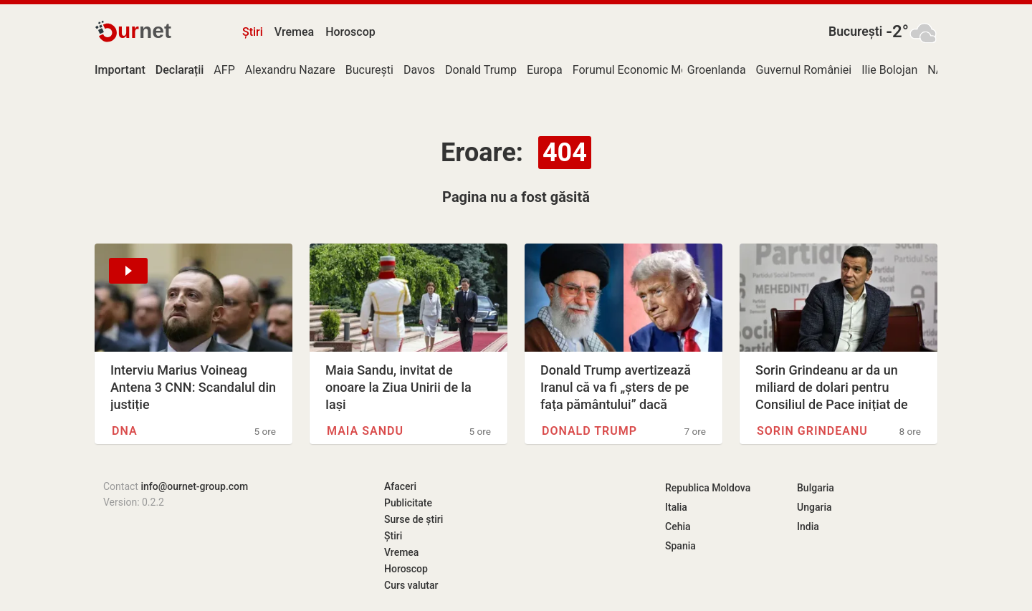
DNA (125, 431)
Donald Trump (481, 70)
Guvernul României (804, 70)
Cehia (678, 526)
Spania (680, 546)
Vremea (294, 32)
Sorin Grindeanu (812, 431)
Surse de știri (413, 519)
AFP (224, 70)
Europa (545, 70)
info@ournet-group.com (194, 486)
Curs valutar (411, 585)
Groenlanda (716, 70)
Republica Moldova (707, 488)
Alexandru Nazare (290, 70)
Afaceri (400, 486)
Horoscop (350, 32)
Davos (419, 70)
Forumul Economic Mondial (642, 70)
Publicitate (408, 503)
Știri (252, 32)
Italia (676, 507)
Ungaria (814, 507)
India (808, 526)
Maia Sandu (365, 431)
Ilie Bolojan (889, 70)
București (855, 31)
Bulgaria (815, 488)
